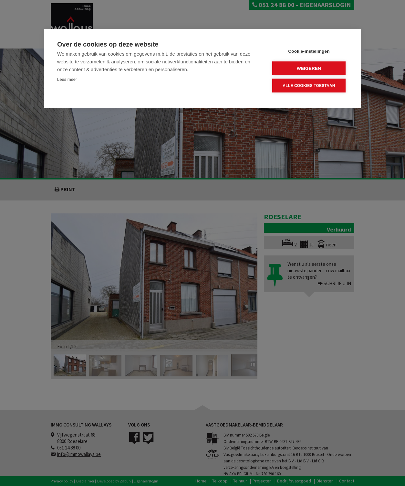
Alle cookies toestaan (309, 85)
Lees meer (67, 79)
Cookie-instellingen (308, 51)
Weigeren (309, 68)
